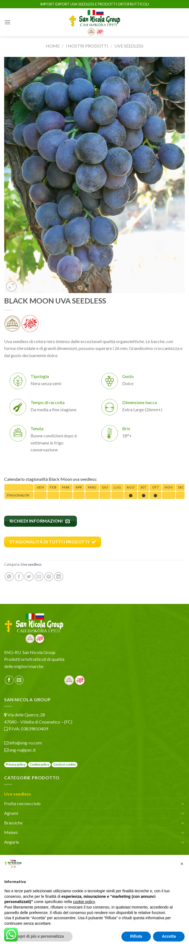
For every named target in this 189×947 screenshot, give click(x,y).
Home (53, 45)
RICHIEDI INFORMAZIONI (40, 521)
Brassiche (13, 822)
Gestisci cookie (64, 764)
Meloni (11, 832)
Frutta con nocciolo (22, 803)
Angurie (11, 841)
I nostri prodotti (87, 45)
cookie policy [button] (84, 901)
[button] (181, 863)
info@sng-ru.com (25, 742)
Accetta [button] (169, 936)
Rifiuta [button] (136, 936)
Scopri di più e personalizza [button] (38, 936)
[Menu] (7, 22)
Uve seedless (128, 45)
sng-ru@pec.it (22, 749)
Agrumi (11, 813)
